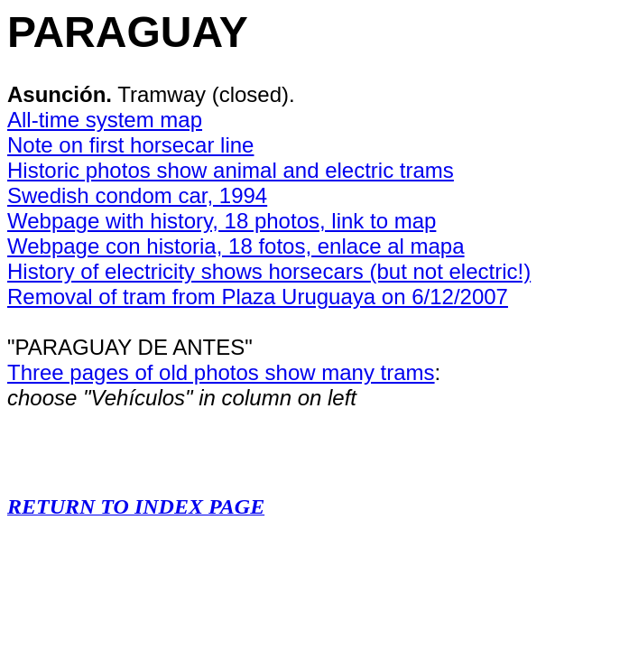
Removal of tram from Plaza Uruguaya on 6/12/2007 (257, 296)
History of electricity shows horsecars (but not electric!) (269, 271)
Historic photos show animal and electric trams (230, 170)
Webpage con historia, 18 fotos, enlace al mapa (236, 246)
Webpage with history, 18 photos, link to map (221, 221)
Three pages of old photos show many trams (221, 372)
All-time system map (104, 119)
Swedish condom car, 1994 (137, 195)
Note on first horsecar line (130, 145)
